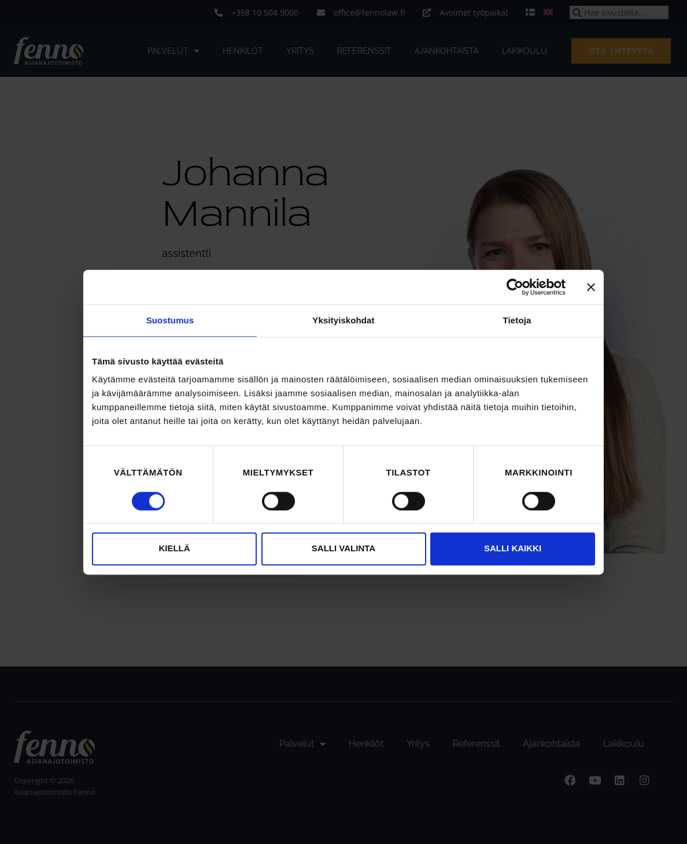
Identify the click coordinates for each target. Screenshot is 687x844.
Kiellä (174, 549)
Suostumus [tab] (170, 320)
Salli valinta (343, 549)
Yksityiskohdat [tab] (343, 320)
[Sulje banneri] (591, 287)
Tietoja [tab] (517, 320)
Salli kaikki (512, 549)
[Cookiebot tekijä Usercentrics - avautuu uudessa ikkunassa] (515, 287)
